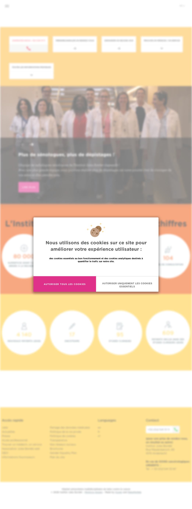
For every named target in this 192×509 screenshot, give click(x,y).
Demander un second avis (118, 40)
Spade (118, 492)
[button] (22, 145)
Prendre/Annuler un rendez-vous (75, 40)
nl (99, 435)
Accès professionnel (15, 440)
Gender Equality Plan (63, 452)
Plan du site (57, 457)
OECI (5, 452)
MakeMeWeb (134, 492)
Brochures (56, 448)
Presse (6, 435)
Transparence (58, 440)
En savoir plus (96, 269)
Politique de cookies (63, 435)
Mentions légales (94, 492)
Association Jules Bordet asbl (21, 448)
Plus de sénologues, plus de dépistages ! (66, 154)
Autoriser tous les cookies (65, 284)
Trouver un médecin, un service (22, 444)
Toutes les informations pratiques (31, 67)
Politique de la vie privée (65, 431)
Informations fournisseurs (18, 457)
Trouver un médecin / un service (162, 40)
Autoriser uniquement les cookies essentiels (127, 285)
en (99, 427)
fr (182, 6)
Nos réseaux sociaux (63, 444)
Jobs (5, 427)
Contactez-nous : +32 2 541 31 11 (28, 40)
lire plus (28, 187)
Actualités (8, 431)
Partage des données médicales (70, 427)
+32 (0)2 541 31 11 (164, 429)
